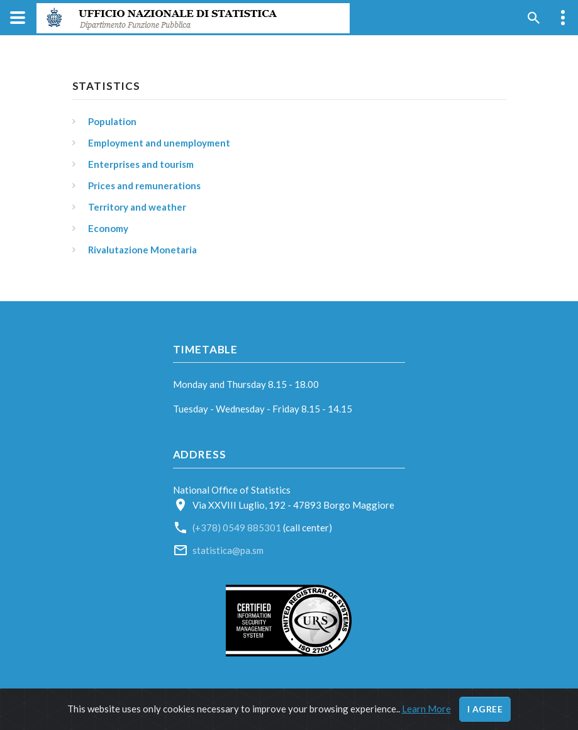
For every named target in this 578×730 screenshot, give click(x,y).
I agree (485, 709)
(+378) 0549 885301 (237, 527)
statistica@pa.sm (228, 550)
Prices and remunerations (144, 185)
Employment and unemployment (159, 142)
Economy (108, 228)
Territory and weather (137, 207)
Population (112, 121)
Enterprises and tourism (141, 164)
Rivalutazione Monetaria (142, 249)
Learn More (426, 708)
